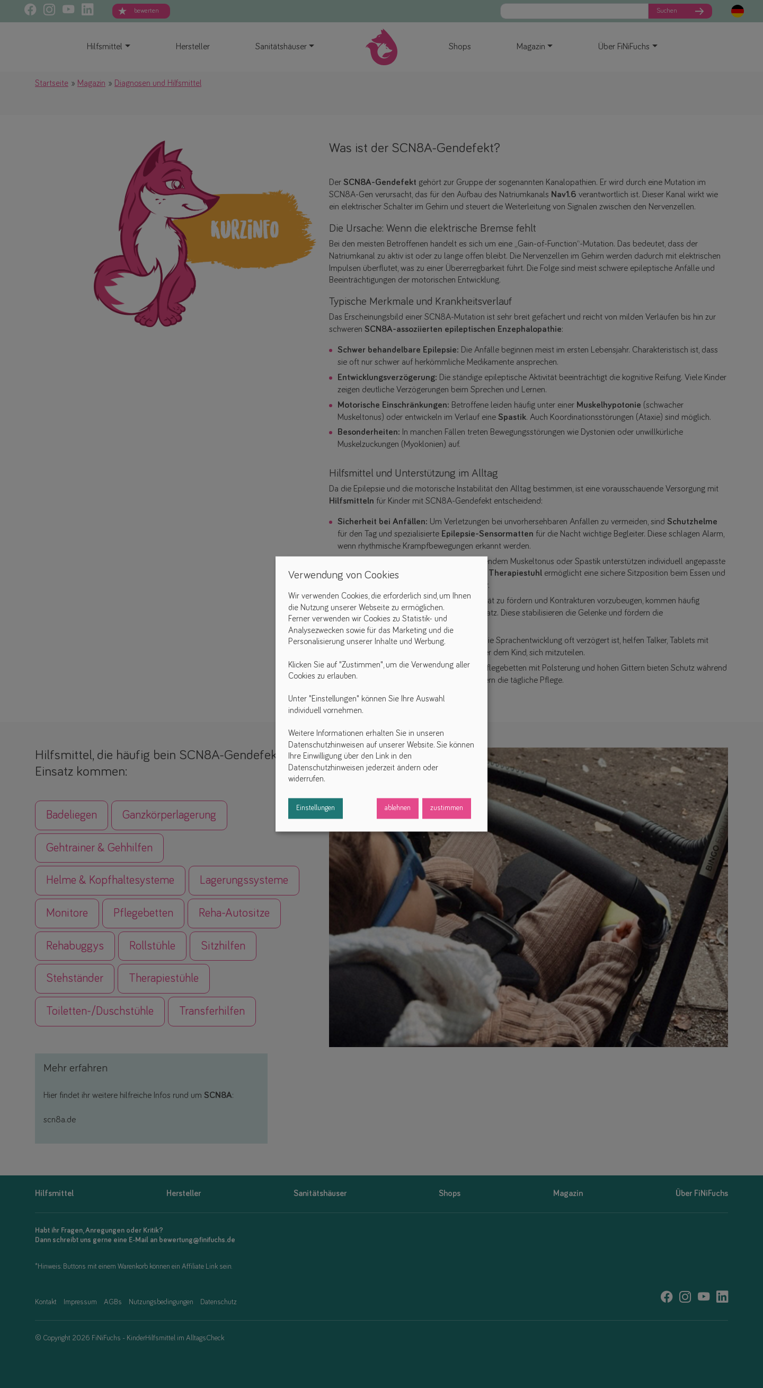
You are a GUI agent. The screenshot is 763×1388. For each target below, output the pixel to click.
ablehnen (398, 808)
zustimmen (446, 808)
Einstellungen (315, 808)
